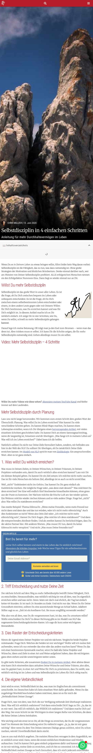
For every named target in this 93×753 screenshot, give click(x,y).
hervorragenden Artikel (64, 429)
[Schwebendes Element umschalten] (82, 745)
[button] (89, 245)
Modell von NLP (31, 451)
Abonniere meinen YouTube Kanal (59, 401)
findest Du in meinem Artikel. (56, 662)
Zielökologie (63, 451)
